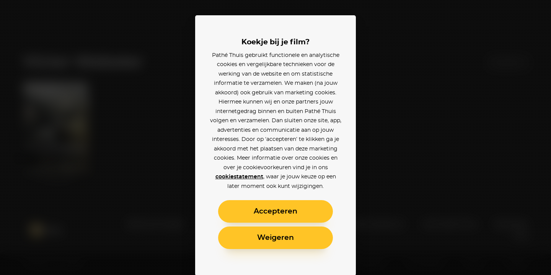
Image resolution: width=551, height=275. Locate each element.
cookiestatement (239, 177)
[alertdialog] (275, 137)
